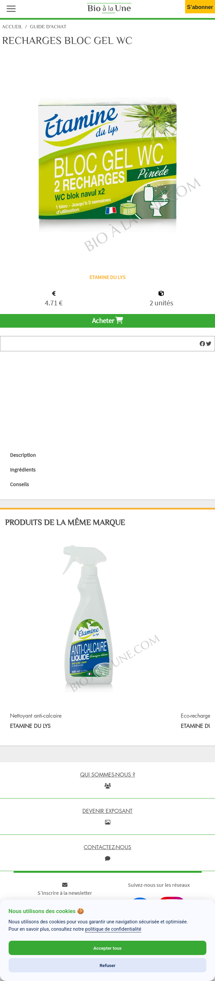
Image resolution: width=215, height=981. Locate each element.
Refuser (108, 965)
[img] (202, 343)
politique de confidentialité (113, 929)
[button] (9, 8)
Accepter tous (107, 948)
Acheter (107, 320)
